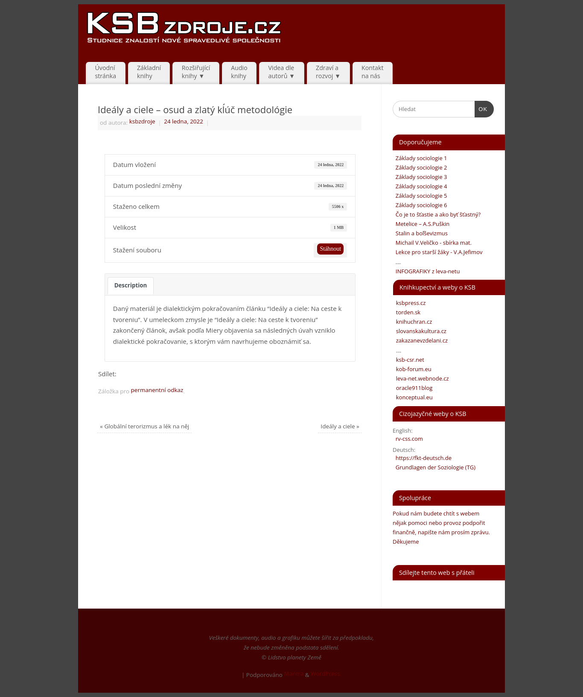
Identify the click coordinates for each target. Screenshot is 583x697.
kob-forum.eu (412, 369)
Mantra (293, 673)
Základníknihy (149, 72)
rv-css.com (408, 438)
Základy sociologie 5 (420, 195)
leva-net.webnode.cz (421, 378)
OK (481, 108)
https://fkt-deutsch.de (422, 458)
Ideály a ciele (340, 426)
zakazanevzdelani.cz (420, 340)
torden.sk (406, 312)
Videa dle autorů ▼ (281, 72)
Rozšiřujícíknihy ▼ (196, 72)
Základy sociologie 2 (420, 167)
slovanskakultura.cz (419, 331)
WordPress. (326, 673)
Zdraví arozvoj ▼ (328, 72)
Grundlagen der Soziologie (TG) (434, 467)
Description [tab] (130, 285)
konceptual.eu (413, 397)
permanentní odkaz (157, 390)
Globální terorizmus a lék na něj (144, 426)
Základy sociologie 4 (420, 186)
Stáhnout (330, 249)
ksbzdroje (142, 121)
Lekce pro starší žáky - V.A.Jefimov (437, 252)
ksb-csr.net (408, 359)
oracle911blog (412, 388)
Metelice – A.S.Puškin (421, 224)
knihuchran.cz (412, 321)
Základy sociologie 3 (420, 177)
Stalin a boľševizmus (420, 233)
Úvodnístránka (105, 72)
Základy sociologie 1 (420, 158)
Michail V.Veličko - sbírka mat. (432, 242)
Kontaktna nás (372, 72)
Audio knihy (239, 72)
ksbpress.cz (409, 303)
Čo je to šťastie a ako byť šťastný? (437, 214)
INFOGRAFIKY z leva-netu (426, 271)
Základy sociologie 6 (420, 205)
